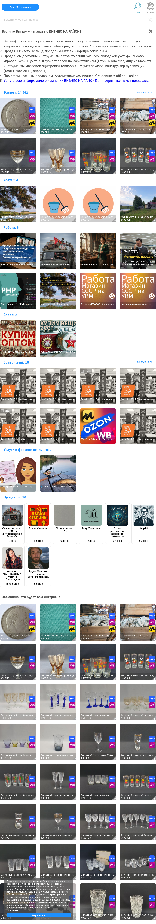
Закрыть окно (38, 915)
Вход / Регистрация (20, 7)
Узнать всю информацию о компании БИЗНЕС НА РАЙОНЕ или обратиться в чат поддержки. (77, 81)
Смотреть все (143, 92)
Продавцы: (15, 497)
